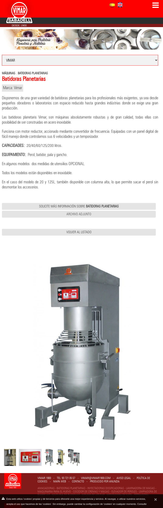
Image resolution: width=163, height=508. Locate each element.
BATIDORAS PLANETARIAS (33, 73)
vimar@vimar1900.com (96, 478)
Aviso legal (124, 478)
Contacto (78, 481)
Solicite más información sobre (79, 206)
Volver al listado (78, 232)
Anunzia (114, 481)
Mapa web (59, 481)
